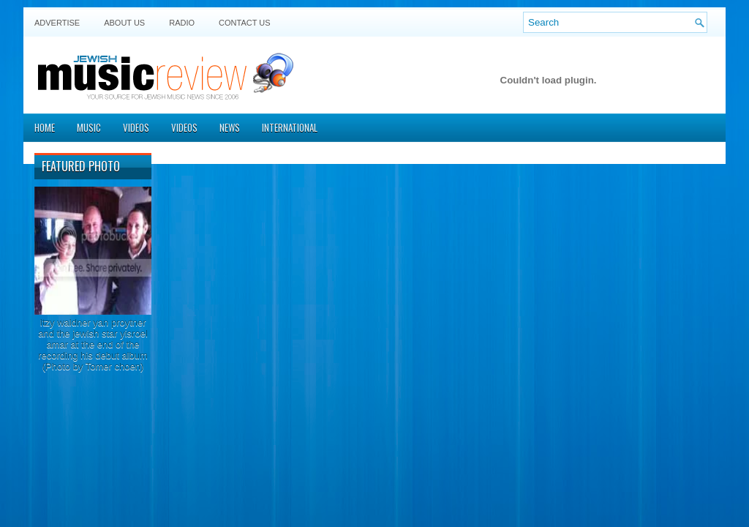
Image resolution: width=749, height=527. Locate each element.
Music (89, 127)
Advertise (57, 22)
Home (44, 127)
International (289, 127)
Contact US (245, 22)
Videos (136, 127)
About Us (124, 22)
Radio (182, 22)
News (229, 127)
